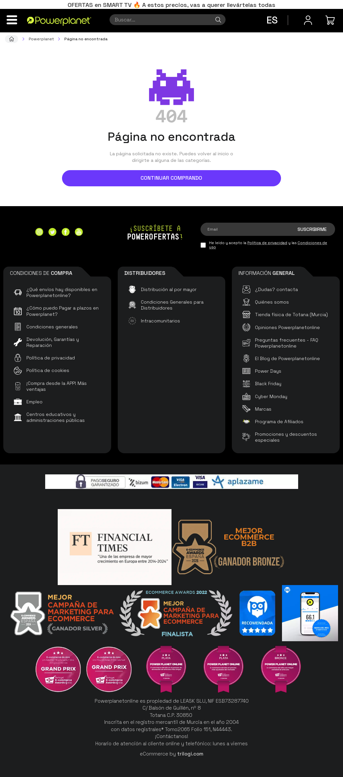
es (272, 20)
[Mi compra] (331, 20)
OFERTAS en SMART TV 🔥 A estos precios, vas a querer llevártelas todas (171, 5)
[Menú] (12, 20)
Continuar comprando (171, 177)
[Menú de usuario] (308, 20)
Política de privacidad (267, 242)
